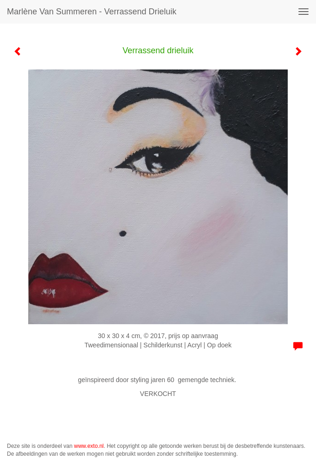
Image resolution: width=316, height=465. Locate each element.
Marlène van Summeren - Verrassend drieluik (92, 11)
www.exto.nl (89, 446)
